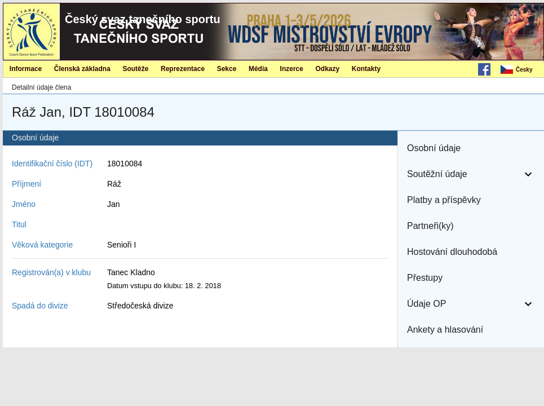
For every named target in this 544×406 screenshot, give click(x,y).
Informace (26, 69)
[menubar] (521, 70)
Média (258, 69)
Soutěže (135, 69)
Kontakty (366, 69)
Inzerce (291, 69)
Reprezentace (183, 69)
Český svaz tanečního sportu (142, 19)
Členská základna (82, 69)
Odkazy (328, 69)
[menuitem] (521, 70)
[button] (471, 148)
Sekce (227, 69)
